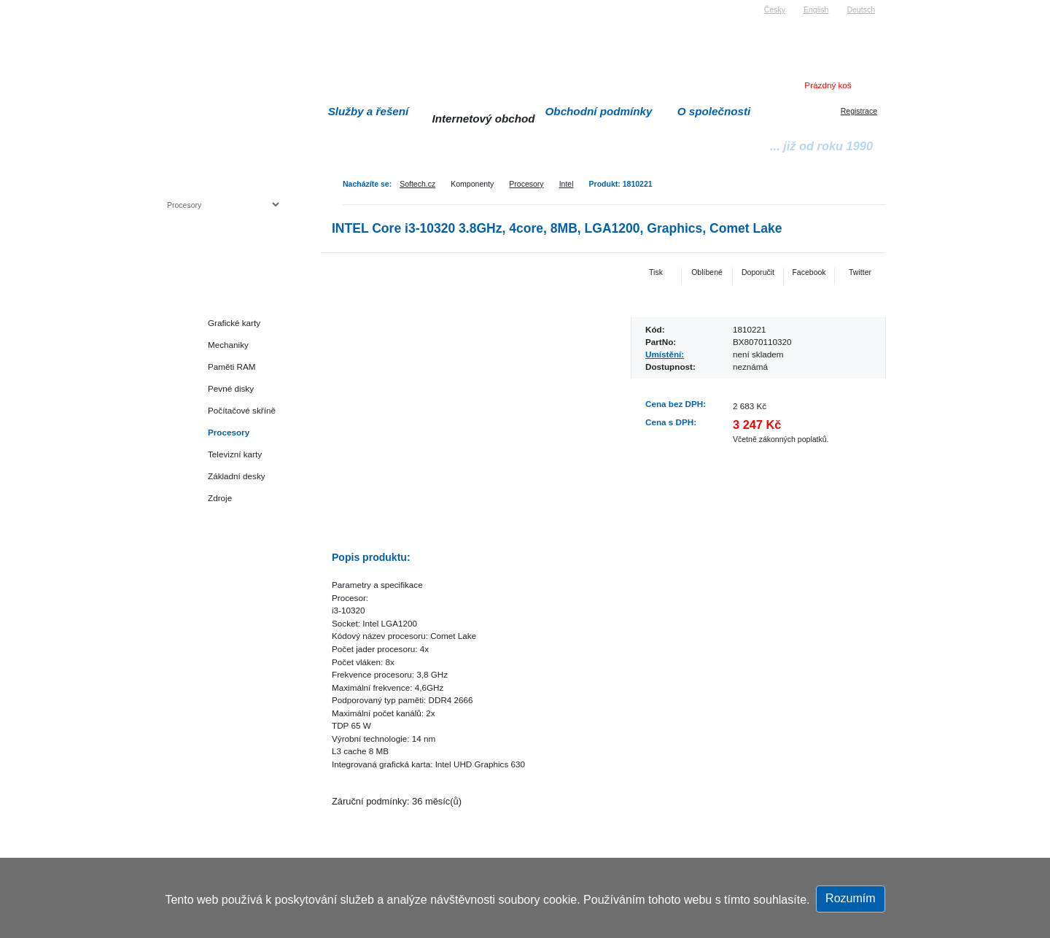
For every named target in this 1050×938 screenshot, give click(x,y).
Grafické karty (234, 322)
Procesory (526, 183)
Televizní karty (235, 454)
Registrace (859, 110)
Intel (566, 183)
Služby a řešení (368, 111)
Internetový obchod (483, 118)
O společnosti (714, 111)
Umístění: (664, 354)
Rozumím (850, 898)
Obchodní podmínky (599, 111)
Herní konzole (218, 519)
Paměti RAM (232, 366)
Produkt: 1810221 (621, 183)
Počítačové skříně (242, 410)
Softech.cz (417, 183)
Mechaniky (228, 344)
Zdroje (220, 498)
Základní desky (236, 476)
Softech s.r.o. (189, 4)
